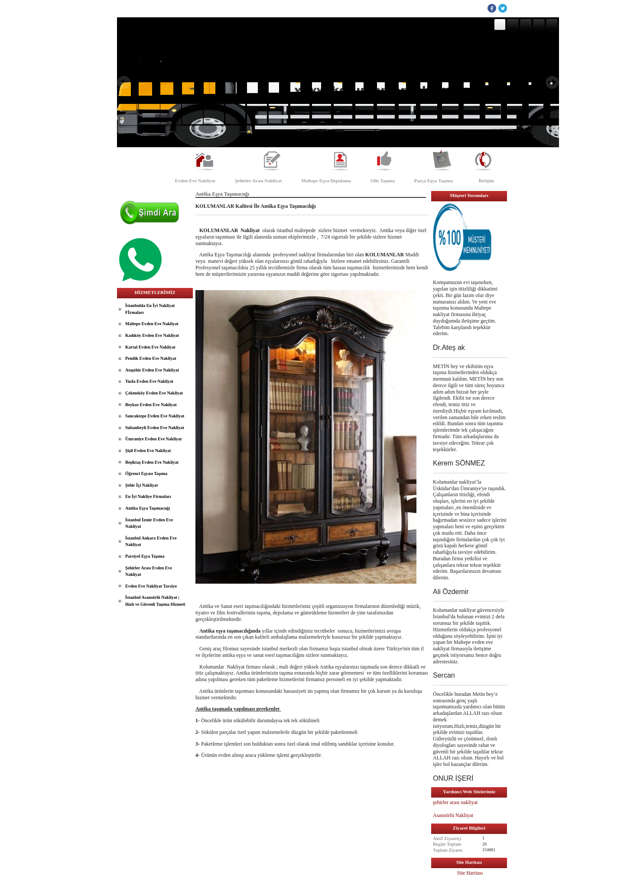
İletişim (486, 180)
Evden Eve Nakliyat (195, 180)
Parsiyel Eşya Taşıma (145, 556)
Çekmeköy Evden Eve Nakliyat (154, 393)
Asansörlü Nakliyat (453, 815)
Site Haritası (470, 873)
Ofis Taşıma (382, 180)
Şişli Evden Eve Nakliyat (148, 450)
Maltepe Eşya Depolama (326, 180)
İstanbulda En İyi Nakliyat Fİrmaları (150, 309)
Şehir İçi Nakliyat (141, 485)
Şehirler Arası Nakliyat (258, 180)
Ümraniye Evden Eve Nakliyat (153, 438)
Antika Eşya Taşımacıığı (147, 508)
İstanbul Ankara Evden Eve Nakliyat (151, 541)
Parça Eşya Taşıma (433, 180)
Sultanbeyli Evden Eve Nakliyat (154, 427)
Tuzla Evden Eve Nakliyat (149, 381)
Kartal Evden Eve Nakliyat (150, 347)
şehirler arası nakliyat (455, 802)
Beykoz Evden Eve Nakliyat (151, 404)
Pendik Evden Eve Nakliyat (150, 358)
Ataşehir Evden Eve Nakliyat (152, 370)
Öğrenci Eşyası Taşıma (146, 473)
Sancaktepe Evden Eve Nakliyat (154, 416)
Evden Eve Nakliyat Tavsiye (151, 586)
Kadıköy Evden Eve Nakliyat (152, 335)
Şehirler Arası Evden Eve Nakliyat (148, 571)
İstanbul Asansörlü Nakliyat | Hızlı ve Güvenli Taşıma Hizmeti (155, 601)
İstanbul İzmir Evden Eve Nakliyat (149, 523)
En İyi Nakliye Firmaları (148, 496)
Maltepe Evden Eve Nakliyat (152, 323)
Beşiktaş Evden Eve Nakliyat (152, 462)
